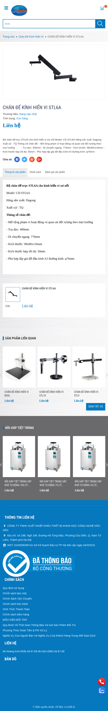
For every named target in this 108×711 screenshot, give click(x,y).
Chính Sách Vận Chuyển (17, 598)
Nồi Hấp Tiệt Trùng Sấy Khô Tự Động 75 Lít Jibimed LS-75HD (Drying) (54, 483)
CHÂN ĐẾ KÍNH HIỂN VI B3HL (17, 393)
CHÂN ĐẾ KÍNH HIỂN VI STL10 (51, 393)
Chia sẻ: (7, 159)
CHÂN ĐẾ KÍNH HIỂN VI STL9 (86, 393)
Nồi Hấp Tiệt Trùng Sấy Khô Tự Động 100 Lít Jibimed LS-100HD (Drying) (18, 483)
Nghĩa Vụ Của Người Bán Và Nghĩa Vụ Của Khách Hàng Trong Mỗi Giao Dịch (49, 635)
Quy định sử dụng (13, 588)
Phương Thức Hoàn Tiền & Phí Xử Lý (25, 630)
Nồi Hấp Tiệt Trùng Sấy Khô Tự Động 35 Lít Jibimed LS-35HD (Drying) (89, 483)
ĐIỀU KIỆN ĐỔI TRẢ (15, 619)
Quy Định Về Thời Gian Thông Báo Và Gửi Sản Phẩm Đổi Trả (39, 625)
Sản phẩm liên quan (20, 338)
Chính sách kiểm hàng (16, 614)
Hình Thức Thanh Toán (16, 609)
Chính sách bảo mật (14, 593)
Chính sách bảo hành (15, 603)
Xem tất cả (95, 406)
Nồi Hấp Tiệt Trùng (19, 428)
